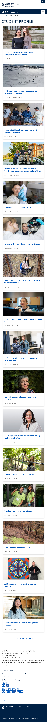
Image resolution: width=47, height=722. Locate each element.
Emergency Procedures (8, 718)
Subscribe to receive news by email (14, 674)
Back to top (6, 701)
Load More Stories (23, 638)
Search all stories (8, 670)
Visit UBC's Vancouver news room (13, 677)
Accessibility (34, 718)
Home (3, 16)
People (8, 16)
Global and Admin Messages (11, 680)
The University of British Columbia (17, 4)
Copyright (27, 718)
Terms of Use (19, 718)
